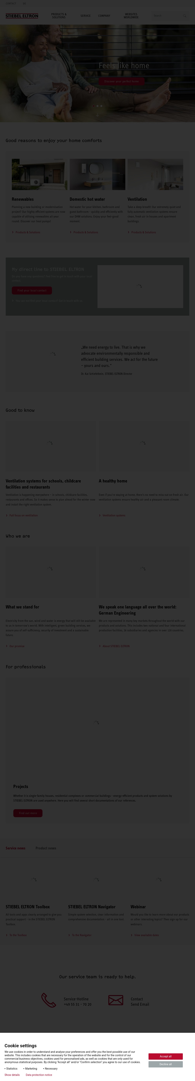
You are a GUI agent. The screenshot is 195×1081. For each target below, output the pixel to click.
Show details (12, 1074)
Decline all (166, 1064)
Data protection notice (39, 1074)
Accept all (166, 1056)
